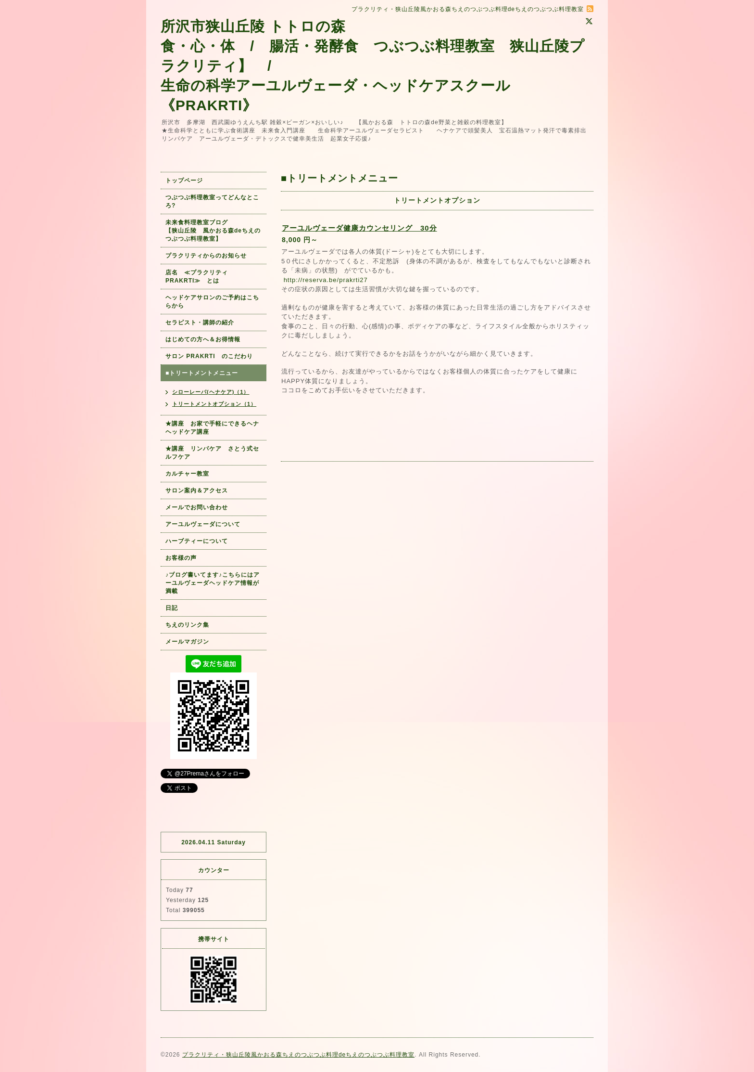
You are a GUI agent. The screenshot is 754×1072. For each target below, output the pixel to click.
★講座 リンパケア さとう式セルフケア (212, 452)
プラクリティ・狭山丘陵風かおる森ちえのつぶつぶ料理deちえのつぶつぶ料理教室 (298, 1054)
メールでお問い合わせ (199, 507)
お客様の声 (181, 558)
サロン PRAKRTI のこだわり (209, 356)
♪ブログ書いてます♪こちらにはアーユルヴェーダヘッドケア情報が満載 (212, 582)
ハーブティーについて (196, 541)
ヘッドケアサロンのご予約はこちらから (212, 301)
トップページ (184, 180)
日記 (171, 608)
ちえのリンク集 (187, 624)
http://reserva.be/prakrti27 (326, 280)
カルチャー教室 (187, 473)
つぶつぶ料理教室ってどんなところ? (212, 201)
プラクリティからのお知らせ (206, 255)
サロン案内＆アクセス (196, 490)
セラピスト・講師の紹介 (199, 322)
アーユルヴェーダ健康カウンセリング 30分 (359, 228)
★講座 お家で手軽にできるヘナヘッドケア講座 (212, 427)
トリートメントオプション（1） (214, 404)
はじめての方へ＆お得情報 (202, 339)
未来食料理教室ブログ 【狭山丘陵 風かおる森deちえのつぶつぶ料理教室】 (213, 230)
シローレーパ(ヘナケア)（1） (210, 392)
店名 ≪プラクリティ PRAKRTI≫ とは (199, 276)
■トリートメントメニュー (201, 373)
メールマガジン (187, 641)
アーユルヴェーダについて (202, 524)
